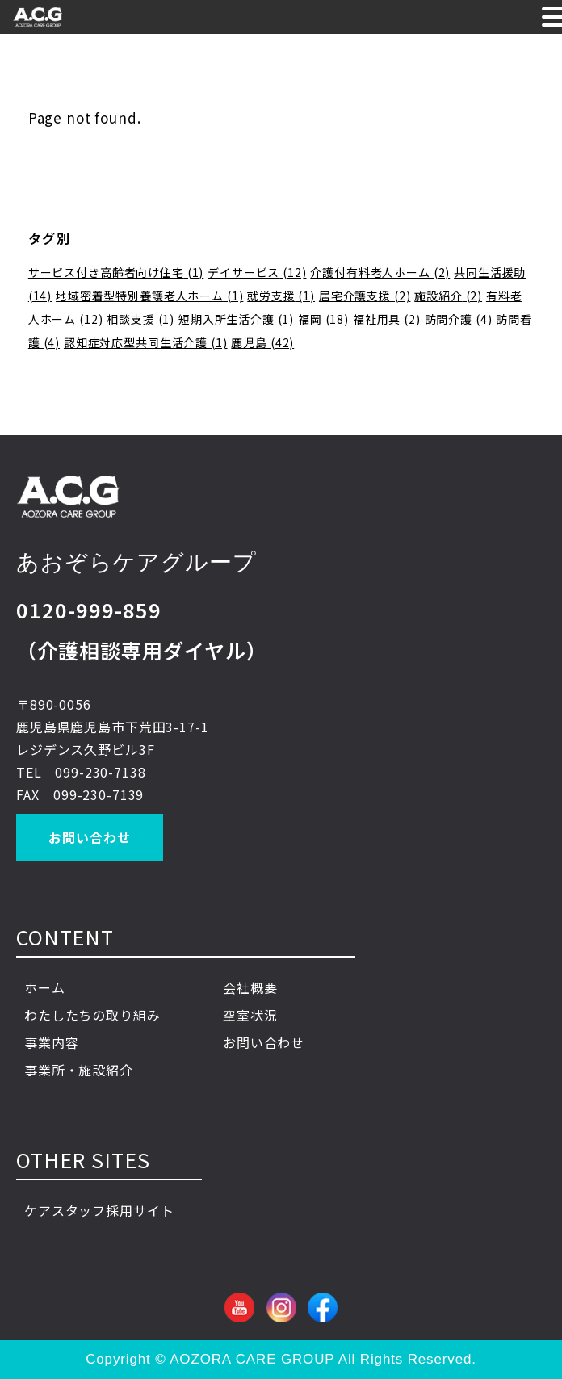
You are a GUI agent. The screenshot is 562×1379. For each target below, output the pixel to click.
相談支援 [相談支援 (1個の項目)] (140, 319)
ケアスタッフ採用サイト (99, 1210)
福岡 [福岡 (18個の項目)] (323, 319)
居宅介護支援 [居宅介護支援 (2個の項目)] (365, 295)
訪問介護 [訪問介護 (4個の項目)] (459, 319)
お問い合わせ (89, 837)
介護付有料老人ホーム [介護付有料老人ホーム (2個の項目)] (380, 272)
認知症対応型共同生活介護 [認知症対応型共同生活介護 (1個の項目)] (146, 342)
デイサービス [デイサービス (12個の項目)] (257, 272)
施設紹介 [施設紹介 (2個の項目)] (448, 295)
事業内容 (65, 1042)
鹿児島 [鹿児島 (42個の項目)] (262, 342)
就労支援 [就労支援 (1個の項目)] (281, 295)
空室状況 (250, 1015)
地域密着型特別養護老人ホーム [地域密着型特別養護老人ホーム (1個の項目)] (149, 295)
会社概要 (250, 987)
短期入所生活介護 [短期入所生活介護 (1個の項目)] (236, 319)
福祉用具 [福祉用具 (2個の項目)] (387, 319)
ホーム (44, 987)
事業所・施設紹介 (78, 1069)
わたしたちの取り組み (92, 1015)
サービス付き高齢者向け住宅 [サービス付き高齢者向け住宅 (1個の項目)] (115, 272)
